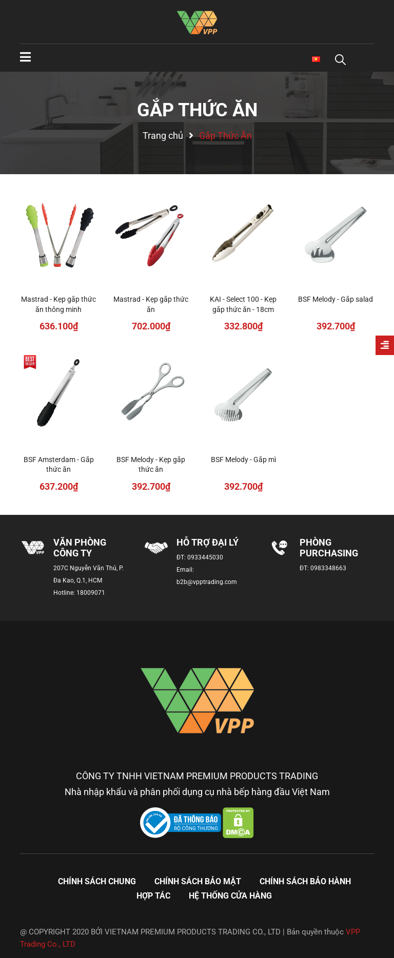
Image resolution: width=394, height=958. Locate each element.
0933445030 (205, 557)
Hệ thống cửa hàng (230, 896)
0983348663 (328, 568)
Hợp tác (153, 896)
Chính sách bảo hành (305, 881)
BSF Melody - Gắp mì (243, 459)
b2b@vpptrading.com (206, 582)
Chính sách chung (97, 881)
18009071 (90, 592)
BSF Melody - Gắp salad (335, 299)
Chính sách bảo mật (197, 881)
